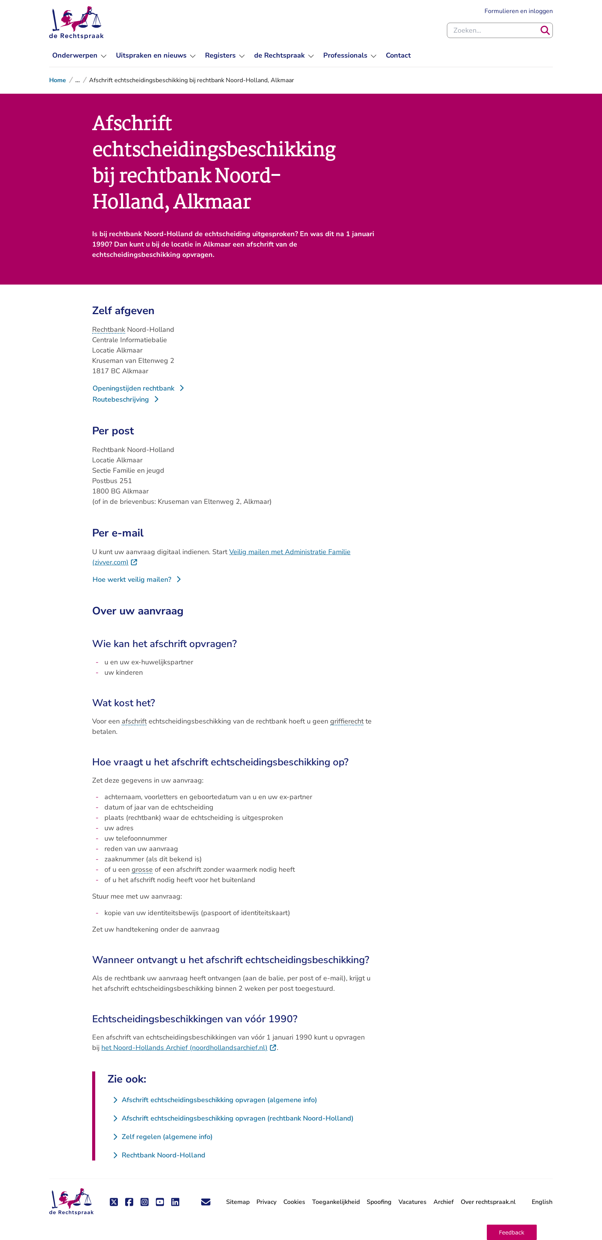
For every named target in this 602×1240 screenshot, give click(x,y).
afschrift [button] (134, 721)
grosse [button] (142, 869)
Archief (443, 1202)
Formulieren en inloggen (519, 11)
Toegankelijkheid (336, 1202)
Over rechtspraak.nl (488, 1202)
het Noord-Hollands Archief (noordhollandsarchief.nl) (189, 1047)
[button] (512, 1232)
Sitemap (238, 1202)
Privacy (266, 1202)
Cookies (294, 1202)
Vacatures (412, 1202)
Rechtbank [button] (108, 329)
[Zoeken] (545, 30)
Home (57, 80)
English (542, 1202)
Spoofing (379, 1202)
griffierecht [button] (347, 721)
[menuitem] (79, 55)
